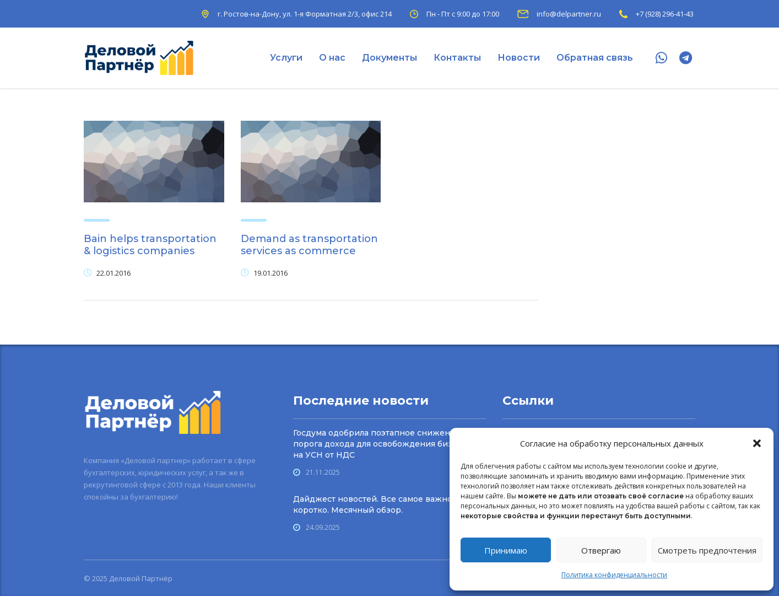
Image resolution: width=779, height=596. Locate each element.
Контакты (457, 57)
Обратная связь (594, 57)
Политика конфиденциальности (614, 574)
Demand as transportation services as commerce (309, 245)
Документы (389, 57)
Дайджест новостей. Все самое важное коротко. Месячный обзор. (375, 504)
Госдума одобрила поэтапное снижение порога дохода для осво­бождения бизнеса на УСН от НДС (382, 444)
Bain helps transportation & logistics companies (150, 245)
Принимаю (505, 550)
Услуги (286, 57)
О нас (332, 57)
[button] (756, 443)
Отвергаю (601, 550)
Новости (518, 57)
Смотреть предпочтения (707, 550)
